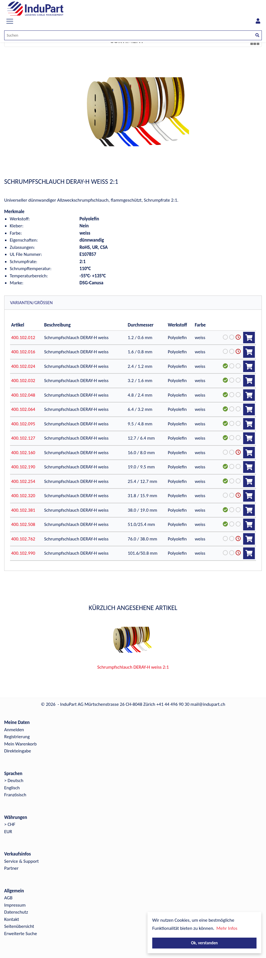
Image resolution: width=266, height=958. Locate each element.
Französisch (15, 795)
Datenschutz (16, 912)
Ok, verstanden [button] (204, 942)
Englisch (12, 788)
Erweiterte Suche (20, 933)
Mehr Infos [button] (226, 928)
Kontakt (11, 919)
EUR (8, 832)
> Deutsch (13, 780)
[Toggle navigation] (10, 21)
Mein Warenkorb (20, 744)
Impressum (15, 905)
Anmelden (14, 730)
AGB (8, 898)
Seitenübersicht (19, 926)
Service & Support (21, 861)
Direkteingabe (17, 751)
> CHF (9, 824)
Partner (11, 868)
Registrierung (17, 737)
